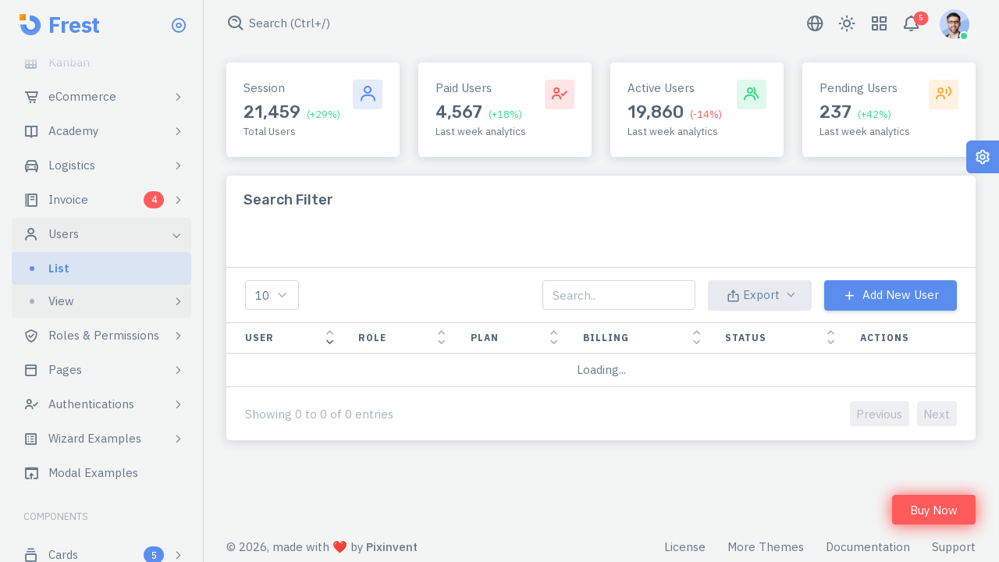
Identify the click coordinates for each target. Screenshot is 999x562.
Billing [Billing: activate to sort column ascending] (606, 337)
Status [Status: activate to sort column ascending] (745, 337)
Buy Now (934, 510)
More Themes (765, 546)
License (685, 546)
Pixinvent (392, 546)
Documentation (868, 546)
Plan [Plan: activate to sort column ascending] (485, 337)
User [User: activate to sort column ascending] (259, 337)
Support (954, 546)
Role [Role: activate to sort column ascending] (372, 337)
